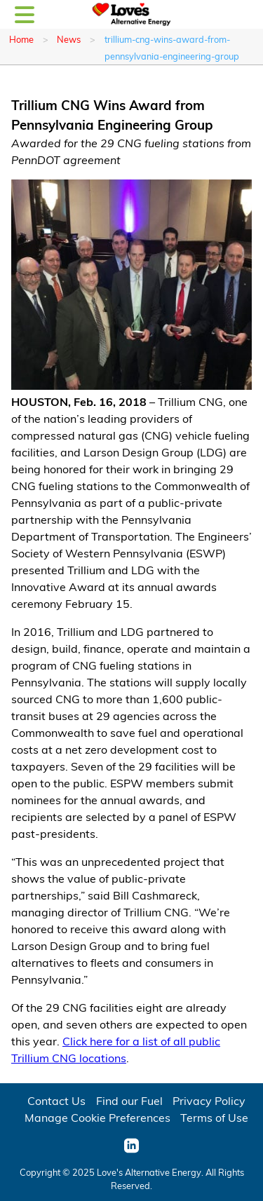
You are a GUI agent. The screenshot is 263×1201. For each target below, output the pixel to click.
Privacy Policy (209, 1100)
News (69, 39)
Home (21, 39)
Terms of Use (214, 1117)
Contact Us (56, 1100)
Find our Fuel (129, 1100)
